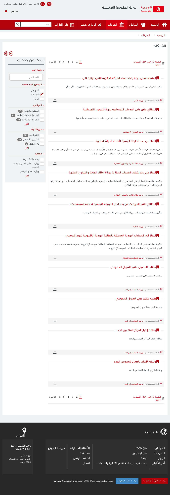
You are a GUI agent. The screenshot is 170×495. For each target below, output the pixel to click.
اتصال (86, 463)
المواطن (37, 90)
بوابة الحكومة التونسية (119, 7)
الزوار (38, 99)
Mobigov (141, 448)
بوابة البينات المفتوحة (127, 480)
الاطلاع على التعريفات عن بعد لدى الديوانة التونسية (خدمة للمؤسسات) (113, 204)
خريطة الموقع (56, 448)
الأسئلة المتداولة (19, 4)
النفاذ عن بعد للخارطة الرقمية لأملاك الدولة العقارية (125, 141)
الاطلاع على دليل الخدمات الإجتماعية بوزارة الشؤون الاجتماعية (119, 109)
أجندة (144, 458)
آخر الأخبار (159, 463)
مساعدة (7, 4)
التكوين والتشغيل (30, 139)
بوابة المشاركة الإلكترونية (154, 480)
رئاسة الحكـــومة (33, 159)
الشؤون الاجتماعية (30, 119)
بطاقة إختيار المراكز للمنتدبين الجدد (136, 330)
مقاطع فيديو (140, 453)
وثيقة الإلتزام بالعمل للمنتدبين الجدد (135, 361)
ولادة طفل (34, 144)
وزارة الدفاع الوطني (32, 171)
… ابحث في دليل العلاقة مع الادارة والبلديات (121, 463)
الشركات (37, 94)
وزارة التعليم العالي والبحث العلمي (28, 165)
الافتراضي (33, 135)
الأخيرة (52, 61)
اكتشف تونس (33, 4)
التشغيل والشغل (31, 111)
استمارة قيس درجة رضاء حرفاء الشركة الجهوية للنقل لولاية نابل (119, 78)
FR (42, 4)
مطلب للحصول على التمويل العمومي (133, 267)
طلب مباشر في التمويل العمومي (136, 298)
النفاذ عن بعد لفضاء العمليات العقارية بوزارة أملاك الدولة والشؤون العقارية (112, 172)
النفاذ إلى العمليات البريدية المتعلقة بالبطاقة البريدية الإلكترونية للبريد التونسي (110, 235)
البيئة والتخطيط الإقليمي (27, 115)
